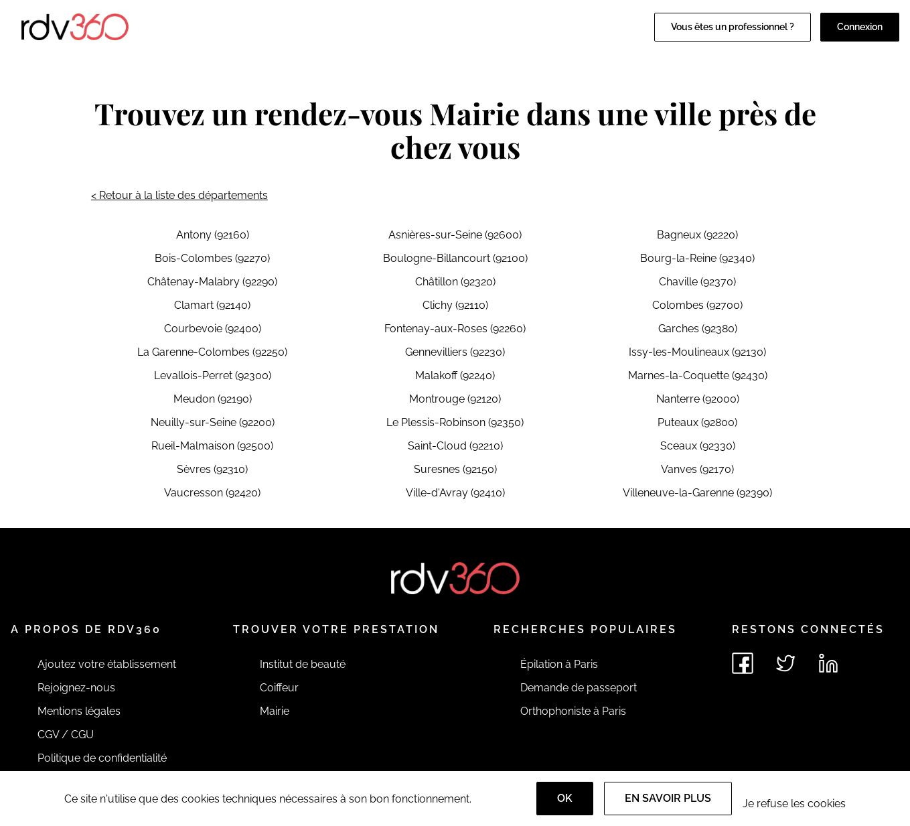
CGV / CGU (65, 734)
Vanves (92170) (697, 469)
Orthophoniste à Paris (573, 711)
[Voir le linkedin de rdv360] (828, 663)
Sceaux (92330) (697, 445)
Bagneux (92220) (697, 234)
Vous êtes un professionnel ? (732, 26)
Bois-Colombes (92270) (212, 258)
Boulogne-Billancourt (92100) (455, 258)
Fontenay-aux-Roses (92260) (455, 328)
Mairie (274, 711)
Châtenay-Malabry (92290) (212, 281)
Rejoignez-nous (76, 687)
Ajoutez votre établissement (106, 664)
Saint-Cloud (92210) (455, 445)
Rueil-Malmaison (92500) (212, 445)
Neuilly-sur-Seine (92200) (213, 422)
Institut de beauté (303, 664)
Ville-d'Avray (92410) (455, 492)
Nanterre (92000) (697, 399)
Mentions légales (79, 711)
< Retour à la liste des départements (179, 195)
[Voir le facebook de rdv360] (742, 663)
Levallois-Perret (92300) (212, 375)
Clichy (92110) (455, 305)
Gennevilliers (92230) (455, 352)
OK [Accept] (565, 798)
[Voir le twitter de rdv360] (785, 663)
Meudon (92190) (212, 399)
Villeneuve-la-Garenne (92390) (697, 492)
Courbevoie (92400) (212, 328)
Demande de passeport (578, 687)
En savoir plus (668, 798)
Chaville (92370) (697, 281)
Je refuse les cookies (794, 803)
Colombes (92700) (697, 305)
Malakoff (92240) (455, 375)
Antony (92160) (212, 234)
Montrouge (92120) (455, 399)
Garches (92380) (697, 328)
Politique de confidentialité (102, 758)
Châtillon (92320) (455, 281)
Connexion (860, 26)
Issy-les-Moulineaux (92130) (697, 352)
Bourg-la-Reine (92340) (697, 258)
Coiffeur (279, 687)
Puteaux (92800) (697, 422)
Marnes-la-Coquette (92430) (697, 375)
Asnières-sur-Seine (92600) (455, 234)
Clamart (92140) (212, 305)
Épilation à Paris (559, 664)
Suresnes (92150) (455, 469)
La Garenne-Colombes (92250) (212, 352)
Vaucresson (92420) (212, 492)
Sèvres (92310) (212, 469)
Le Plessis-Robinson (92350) (455, 422)
